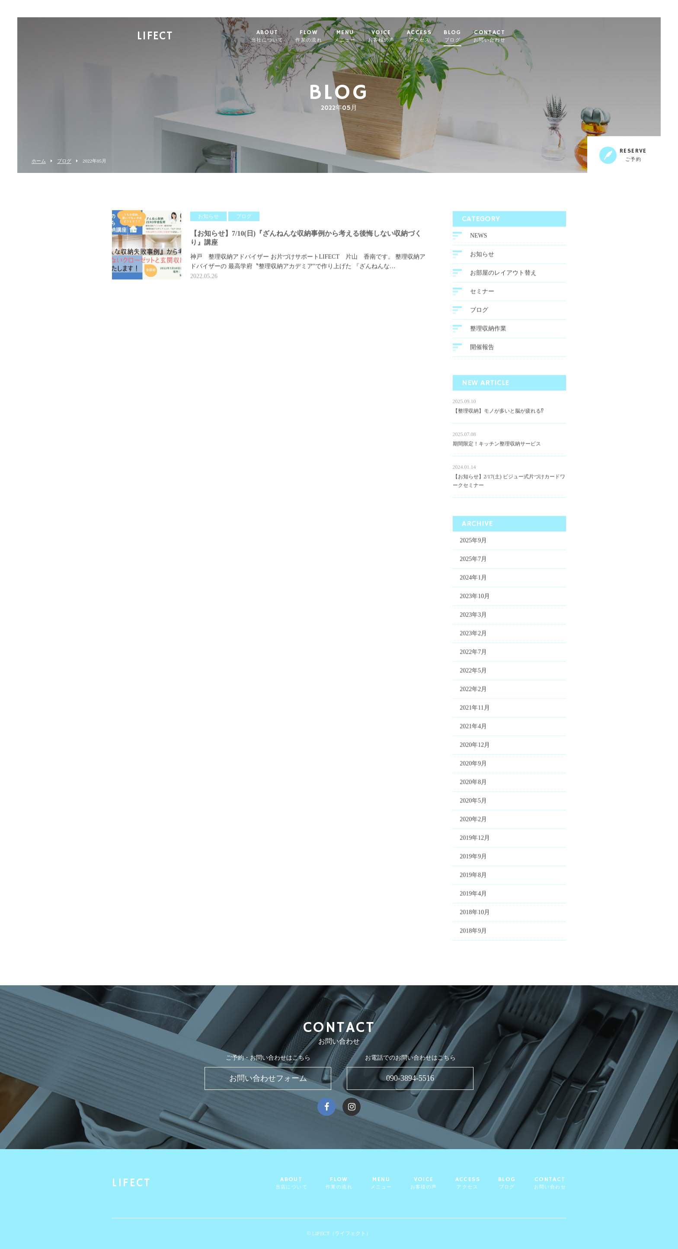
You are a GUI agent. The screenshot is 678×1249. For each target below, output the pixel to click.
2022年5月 (473, 673)
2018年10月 (475, 915)
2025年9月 (473, 543)
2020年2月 (473, 822)
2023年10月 (475, 599)
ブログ (64, 161)
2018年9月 (473, 933)
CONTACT (506, 36)
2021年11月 (474, 710)
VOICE (398, 36)
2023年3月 (473, 617)
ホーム (39, 161)
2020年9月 (473, 766)
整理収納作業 (488, 331)
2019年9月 (473, 859)
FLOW (325, 36)
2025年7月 (473, 562)
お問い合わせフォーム (268, 1078)
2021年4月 (473, 729)
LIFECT (171, 37)
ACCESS (436, 36)
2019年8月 (473, 878)
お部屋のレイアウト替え (503, 275)
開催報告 (482, 350)
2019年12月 (475, 840)
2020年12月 (475, 747)
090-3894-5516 (410, 1078)
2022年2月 (473, 692)
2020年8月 (473, 785)
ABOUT (284, 36)
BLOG (469, 36)
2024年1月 (473, 580)
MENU (362, 36)
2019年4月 (473, 896)
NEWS (478, 238)
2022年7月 (473, 655)
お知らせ (482, 257)
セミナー (482, 294)
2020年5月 (473, 803)
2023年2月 (473, 636)
